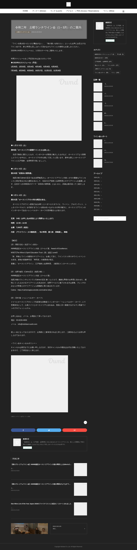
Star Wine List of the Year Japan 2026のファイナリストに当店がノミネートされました (41, 504)
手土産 (120, 54)
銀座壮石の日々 (101, 58)
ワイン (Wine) (108, 11)
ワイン (115, 72)
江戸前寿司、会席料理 (103, 61)
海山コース (99, 65)
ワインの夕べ (112, 65)
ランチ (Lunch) (56, 11)
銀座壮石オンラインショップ (104, 54)
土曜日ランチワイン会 (22, 32)
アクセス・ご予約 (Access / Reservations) (82, 11)
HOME (25, 11)
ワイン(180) (27, 416)
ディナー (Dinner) (39, 11)
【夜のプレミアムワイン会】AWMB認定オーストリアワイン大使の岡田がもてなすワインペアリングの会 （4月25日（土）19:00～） (57, 484)
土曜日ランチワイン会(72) (17, 416)
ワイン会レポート (101, 72)
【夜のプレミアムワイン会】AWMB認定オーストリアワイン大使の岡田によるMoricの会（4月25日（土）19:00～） (50, 464)
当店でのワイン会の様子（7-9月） (114, 160)
